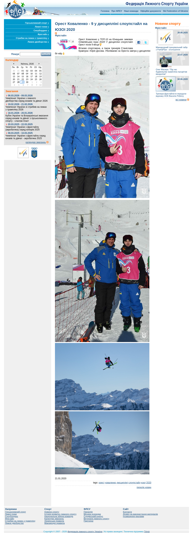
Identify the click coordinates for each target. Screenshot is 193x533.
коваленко (110, 482)
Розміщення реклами (133, 516)
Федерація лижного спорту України (85, 531)
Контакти (127, 512)
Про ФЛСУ (116, 11)
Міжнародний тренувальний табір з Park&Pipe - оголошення (172, 48)
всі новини (181, 99)
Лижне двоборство (38, 42)
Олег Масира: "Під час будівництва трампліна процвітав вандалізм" (171, 71)
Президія (88, 512)
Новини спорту (51, 512)
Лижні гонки (42, 27)
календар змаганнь (36, 142)
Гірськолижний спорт (37, 23)
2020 (148, 482)
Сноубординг (41, 30)
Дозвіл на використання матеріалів (140, 514)
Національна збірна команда (58, 516)
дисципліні (122, 482)
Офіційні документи (151, 11)
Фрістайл (43, 34)
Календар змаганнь (54, 518)
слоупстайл (134, 482)
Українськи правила (54, 521)
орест (102, 482)
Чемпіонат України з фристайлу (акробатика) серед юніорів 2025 (22, 128)
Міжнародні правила (54, 523)
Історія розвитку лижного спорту (60, 514)
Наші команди (131, 11)
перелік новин (144, 487)
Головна (105, 11)
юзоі (143, 482)
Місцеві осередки (92, 514)
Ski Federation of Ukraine (175, 11)
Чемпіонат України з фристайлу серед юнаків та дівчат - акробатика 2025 (25, 137)
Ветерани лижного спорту (96, 518)
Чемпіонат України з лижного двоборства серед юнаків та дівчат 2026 (26, 99)
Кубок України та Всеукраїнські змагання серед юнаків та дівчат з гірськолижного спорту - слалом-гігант (26, 118)
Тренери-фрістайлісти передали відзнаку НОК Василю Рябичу (171, 95)
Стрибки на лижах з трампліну (32, 38)
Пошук (15, 54)
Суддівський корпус (93, 516)
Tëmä (147, 531)
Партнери (88, 521)
